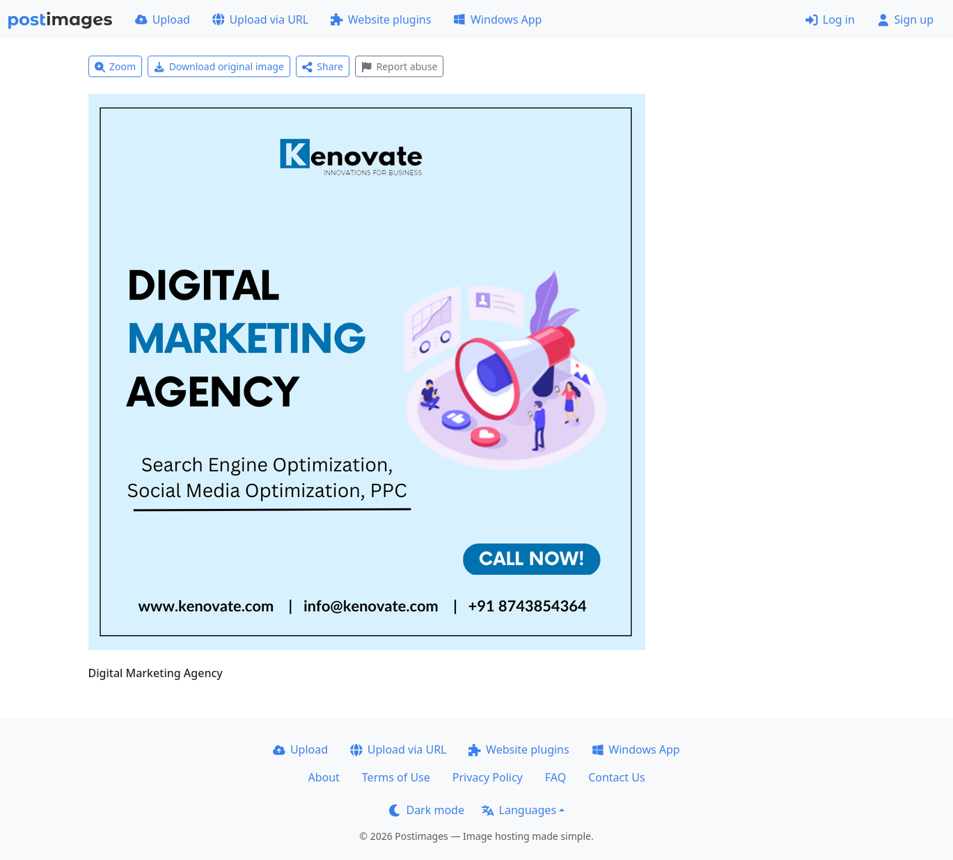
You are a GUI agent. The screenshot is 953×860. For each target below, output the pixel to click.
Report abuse (399, 66)
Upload (162, 19)
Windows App (497, 19)
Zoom (115, 66)
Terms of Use (396, 777)
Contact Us (616, 777)
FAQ (555, 777)
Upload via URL (260, 19)
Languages (519, 810)
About (323, 777)
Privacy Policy (487, 777)
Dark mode (426, 810)
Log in (830, 19)
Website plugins (381, 19)
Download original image (219, 66)
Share (322, 66)
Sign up (905, 19)
